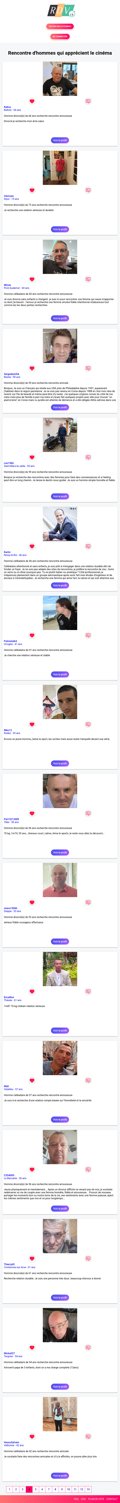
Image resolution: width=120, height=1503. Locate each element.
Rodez (7, 733)
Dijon (7, 199)
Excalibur (9, 997)
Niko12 (8, 730)
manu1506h (10, 908)
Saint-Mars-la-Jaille (14, 466)
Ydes (6, 822)
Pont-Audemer (12, 288)
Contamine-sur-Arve (15, 1267)
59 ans (16, 377)
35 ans (16, 733)
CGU (83, 1499)
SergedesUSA (11, 374)
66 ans (17, 109)
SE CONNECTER (60, 36)
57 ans (19, 1089)
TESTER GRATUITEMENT (60, 26)
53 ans (17, 911)
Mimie (7, 285)
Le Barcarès (10, 1178)
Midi (6, 1086)
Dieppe (8, 911)
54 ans (18, 1356)
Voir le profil (60, 140)
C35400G (9, 1175)
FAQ (76, 1499)
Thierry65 (9, 1264)
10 (68, 1489)
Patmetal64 (10, 641)
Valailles (8, 1089)
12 (81, 1489)
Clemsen (9, 196)
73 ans (15, 199)
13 (88, 1489)
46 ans (23, 555)
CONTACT (112, 1499)
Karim (7, 552)
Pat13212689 (11, 819)
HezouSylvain (11, 1442)
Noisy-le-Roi (10, 555)
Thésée (8, 1000)
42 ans (20, 1445)
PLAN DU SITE (96, 1499)
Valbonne (9, 1445)
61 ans (17, 1000)
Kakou (7, 107)
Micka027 (9, 1353)
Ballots (8, 109)
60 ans (25, 288)
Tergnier (8, 1356)
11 (75, 1489)
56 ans (15, 822)
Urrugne (8, 644)
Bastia (7, 377)
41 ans (18, 644)
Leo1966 (9, 463)
